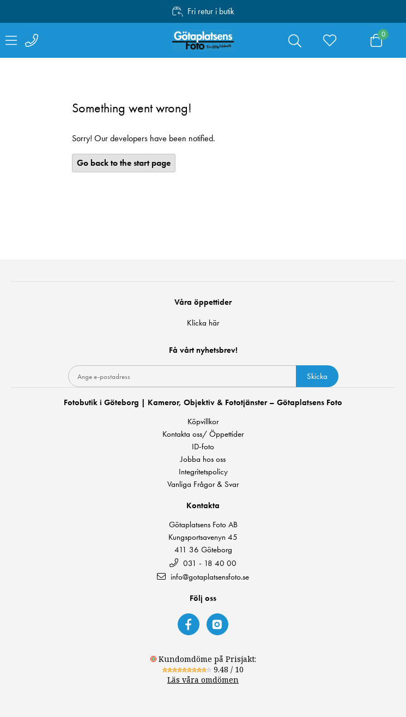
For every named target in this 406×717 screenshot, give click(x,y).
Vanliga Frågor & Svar (203, 484)
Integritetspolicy (203, 472)
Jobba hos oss (203, 459)
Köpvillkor (203, 422)
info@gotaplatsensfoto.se (203, 576)
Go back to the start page (124, 162)
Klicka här (203, 322)
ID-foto (203, 447)
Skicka (317, 376)
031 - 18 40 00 (203, 563)
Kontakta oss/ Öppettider (203, 434)
